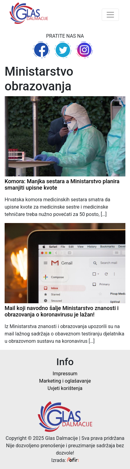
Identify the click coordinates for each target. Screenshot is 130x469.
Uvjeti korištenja (65, 388)
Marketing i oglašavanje (65, 381)
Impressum (65, 373)
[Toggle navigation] (110, 15)
